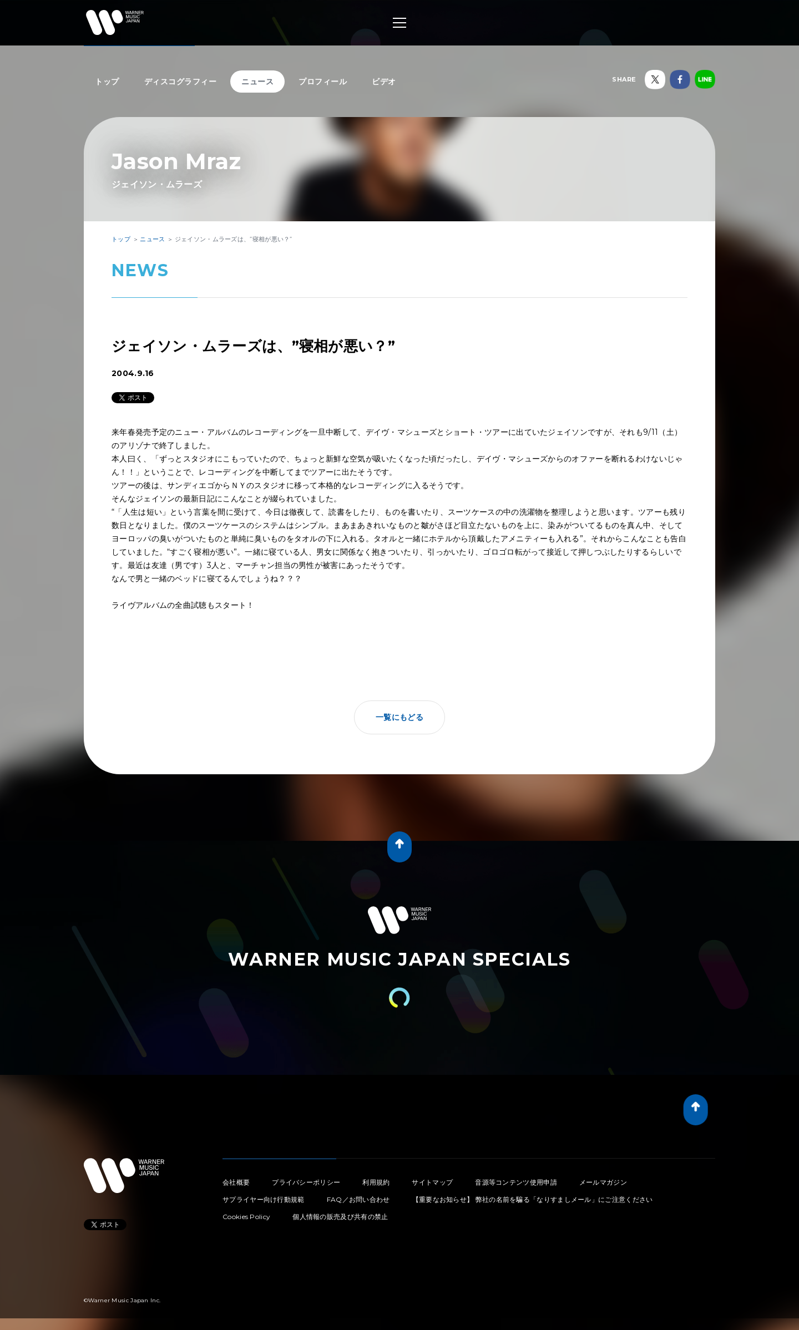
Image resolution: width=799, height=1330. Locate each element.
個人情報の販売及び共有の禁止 (340, 1216)
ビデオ (384, 82)
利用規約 (376, 1182)
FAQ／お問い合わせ (358, 1199)
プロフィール (323, 82)
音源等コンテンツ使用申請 (516, 1182)
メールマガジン (603, 1182)
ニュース (257, 82)
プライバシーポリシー (306, 1182)
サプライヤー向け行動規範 (263, 1199)
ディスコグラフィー (180, 82)
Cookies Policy (246, 1216)
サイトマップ (432, 1182)
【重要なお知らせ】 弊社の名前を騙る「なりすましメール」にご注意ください (532, 1199)
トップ (107, 82)
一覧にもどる (399, 717)
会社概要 (236, 1182)
